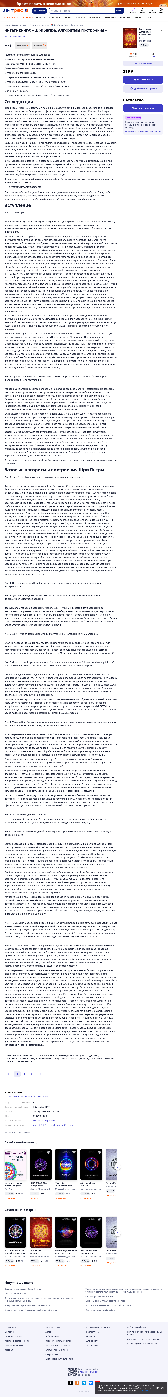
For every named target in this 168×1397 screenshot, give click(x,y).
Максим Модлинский (15, 36)
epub (35, 1125)
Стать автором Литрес (56, 1350)
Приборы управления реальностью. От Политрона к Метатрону (66, 1252)
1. (5, 1056)
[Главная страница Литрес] (15, 10)
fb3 (45, 1125)
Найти (119, 10)
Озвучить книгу (53, 1354)
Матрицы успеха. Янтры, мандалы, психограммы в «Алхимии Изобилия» (13, 1184)
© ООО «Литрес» (84, 1392)
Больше (39, 45)
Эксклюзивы (110, 17)
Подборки (80, 17)
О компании (10, 1327)
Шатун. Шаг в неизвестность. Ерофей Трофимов (108, 1305)
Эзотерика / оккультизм (36, 1096)
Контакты (9, 1332)
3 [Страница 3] (31, 1073)
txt (68, 1125)
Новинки (40, 17)
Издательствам (52, 1327)
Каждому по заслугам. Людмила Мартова (105, 1301)
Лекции (137, 17)
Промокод (27, 17)
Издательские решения (44, 1120)
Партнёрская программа (57, 1345)
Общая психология (14, 1096)
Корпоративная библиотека (59, 1359)
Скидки (67, 17)
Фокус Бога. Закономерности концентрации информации (63, 1184)
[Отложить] (23, 1152)
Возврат (9, 1350)
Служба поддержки (14, 1345)
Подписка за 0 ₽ (11, 17)
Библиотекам (52, 1336)
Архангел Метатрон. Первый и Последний (15, 1251)
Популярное (54, 17)
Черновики (124, 17)
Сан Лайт (9, 1189)
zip (71, 1125)
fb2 (40, 1125)
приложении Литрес (89, 1372)
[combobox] (81, 10)
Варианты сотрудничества (58, 1341)
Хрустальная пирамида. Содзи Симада (23, 1289)
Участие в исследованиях (17, 1341)
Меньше (23, 45)
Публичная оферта (136, 1327)
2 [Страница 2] (24, 1073)
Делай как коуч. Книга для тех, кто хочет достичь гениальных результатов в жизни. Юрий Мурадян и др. (40, 1299)
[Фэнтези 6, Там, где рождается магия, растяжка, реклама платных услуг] (84, 3)
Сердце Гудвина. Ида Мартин (99, 1296)
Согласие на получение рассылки (143, 1339)
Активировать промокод (98, 1327)
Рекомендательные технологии (142, 1343)
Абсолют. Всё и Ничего (88, 1184)
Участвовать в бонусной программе (143, 131)
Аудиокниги (94, 17)
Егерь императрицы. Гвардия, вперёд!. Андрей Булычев (31, 1310)
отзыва (153, 57)
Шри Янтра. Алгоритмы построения (36, 1252)
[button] (39, 1074)
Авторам (49, 1332)
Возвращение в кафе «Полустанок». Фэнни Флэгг (28, 1305)
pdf (64, 1125)
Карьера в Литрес (13, 1336)
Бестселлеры (92, 1332)
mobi (59, 1125)
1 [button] (17, 1073)
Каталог (39, 10)
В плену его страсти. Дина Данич (100, 1310)
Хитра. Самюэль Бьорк (15, 1293)
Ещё (147, 17)
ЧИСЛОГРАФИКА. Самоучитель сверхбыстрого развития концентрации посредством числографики (38, 1184)
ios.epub (51, 1125)
